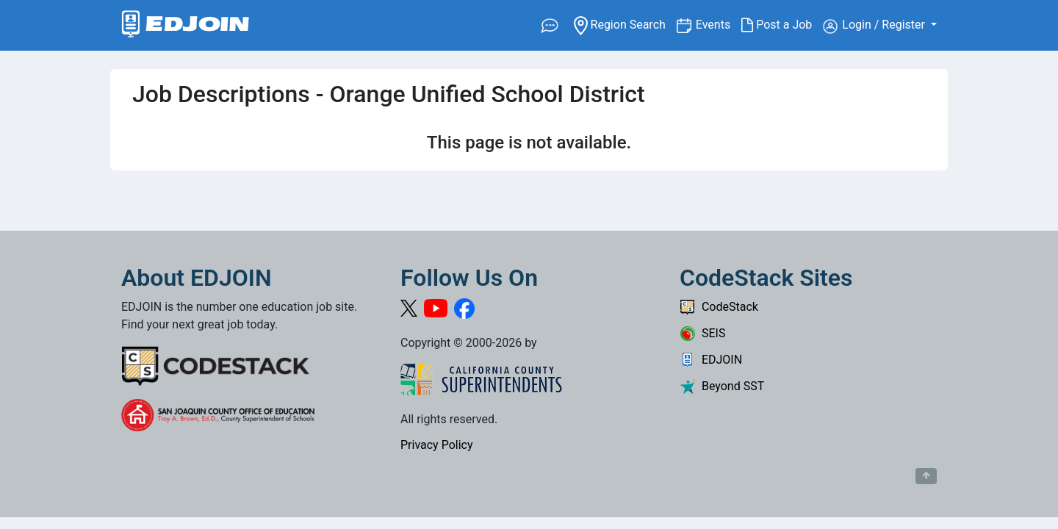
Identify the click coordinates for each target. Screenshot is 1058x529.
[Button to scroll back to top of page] (926, 476)
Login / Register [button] (875, 26)
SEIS (702, 333)
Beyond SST (722, 386)
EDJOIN (711, 360)
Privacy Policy (436, 445)
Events (718, 24)
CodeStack (719, 307)
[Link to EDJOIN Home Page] (185, 25)
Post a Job (782, 25)
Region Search (625, 24)
